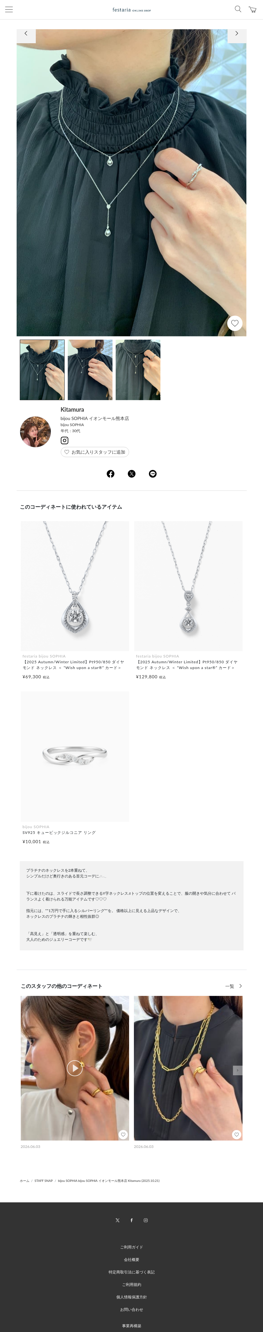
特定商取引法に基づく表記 (132, 1272)
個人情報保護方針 (131, 1297)
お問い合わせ (131, 1309)
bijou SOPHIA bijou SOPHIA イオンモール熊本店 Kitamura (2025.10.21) (108, 1181)
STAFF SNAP (44, 1181)
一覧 (230, 986)
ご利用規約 (131, 1284)
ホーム (24, 1181)
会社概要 (131, 1259)
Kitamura (72, 409)
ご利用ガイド (131, 1247)
